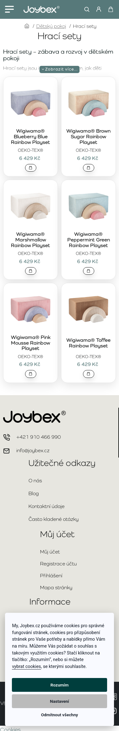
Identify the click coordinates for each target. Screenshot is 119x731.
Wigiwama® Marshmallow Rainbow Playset (30, 239)
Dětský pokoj (51, 26)
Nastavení (59, 701)
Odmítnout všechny (59, 714)
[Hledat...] (85, 9)
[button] (30, 168)
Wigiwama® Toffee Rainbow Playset (88, 343)
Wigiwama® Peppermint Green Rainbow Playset (88, 239)
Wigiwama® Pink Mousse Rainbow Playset (30, 343)
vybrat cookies (26, 666)
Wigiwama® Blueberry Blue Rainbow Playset (30, 136)
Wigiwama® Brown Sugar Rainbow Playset (88, 136)
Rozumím (59, 684)
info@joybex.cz (32, 450)
